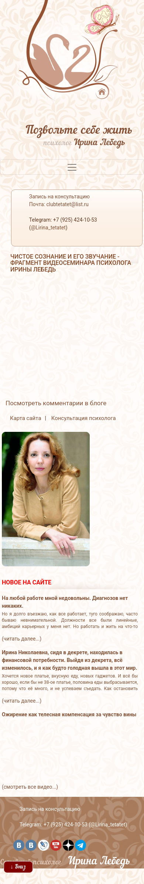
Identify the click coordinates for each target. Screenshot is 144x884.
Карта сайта (25, 418)
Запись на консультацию (50, 809)
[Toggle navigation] (72, 167)
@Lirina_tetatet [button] (48, 228)
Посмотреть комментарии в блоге (56, 403)
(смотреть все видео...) (30, 787)
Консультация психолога (83, 418)
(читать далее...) (21, 639)
